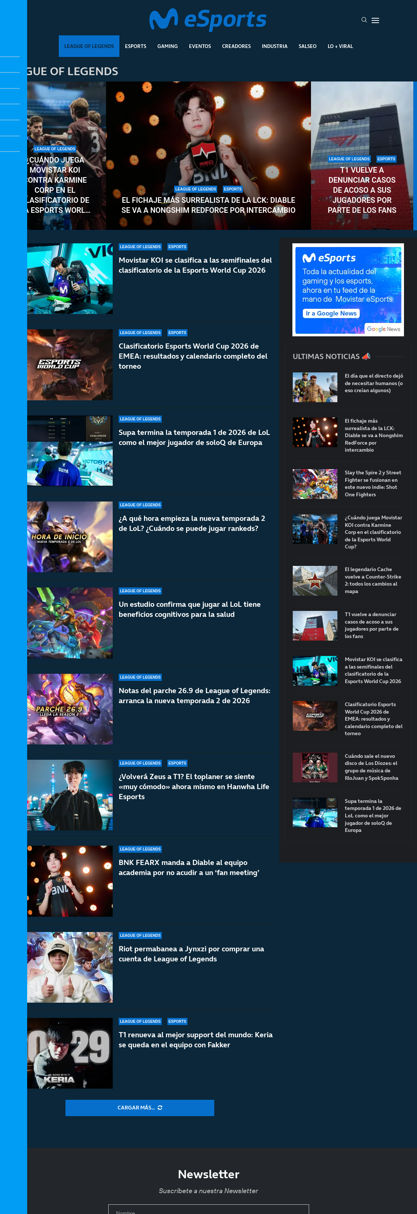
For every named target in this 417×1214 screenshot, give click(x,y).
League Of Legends (89, 46)
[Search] (364, 20)
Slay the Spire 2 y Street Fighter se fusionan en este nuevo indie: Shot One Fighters (373, 483)
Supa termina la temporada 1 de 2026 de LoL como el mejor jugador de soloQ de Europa (373, 816)
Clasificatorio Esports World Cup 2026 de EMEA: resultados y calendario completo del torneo (373, 719)
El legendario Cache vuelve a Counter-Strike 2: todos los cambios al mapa (373, 580)
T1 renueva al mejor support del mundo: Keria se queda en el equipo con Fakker (196, 1052)
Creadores (236, 46)
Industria (275, 46)
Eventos (200, 46)
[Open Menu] (375, 20)
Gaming (167, 46)
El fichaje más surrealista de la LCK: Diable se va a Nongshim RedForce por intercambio (209, 205)
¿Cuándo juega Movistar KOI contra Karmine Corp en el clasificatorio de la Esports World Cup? (55, 185)
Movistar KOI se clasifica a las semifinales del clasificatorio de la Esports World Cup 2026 (195, 273)
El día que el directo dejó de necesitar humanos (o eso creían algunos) (374, 383)
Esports (135, 46)
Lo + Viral (340, 46)
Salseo (308, 46)
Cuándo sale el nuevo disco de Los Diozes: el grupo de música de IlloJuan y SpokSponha (371, 767)
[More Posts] (139, 1108)
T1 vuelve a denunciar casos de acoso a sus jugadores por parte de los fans (362, 190)
